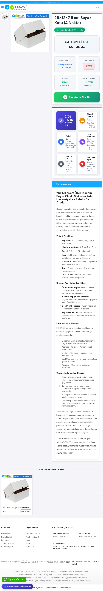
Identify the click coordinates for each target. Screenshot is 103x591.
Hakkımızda (5, 534)
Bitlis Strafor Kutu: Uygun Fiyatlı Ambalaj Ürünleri (69, 578)
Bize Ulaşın (30, 547)
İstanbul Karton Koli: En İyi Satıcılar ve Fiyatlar (73, 581)
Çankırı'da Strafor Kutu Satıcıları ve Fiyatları (35, 575)
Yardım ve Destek (32, 537)
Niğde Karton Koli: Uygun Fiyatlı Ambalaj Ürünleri (33, 581)
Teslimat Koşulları (7, 543)
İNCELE (6, 512)
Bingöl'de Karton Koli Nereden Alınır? (74, 572)
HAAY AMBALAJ (84, 562)
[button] (99, 494)
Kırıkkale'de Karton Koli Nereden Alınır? (40, 572)
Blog (28, 543)
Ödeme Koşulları (7, 547)
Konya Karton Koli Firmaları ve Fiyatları (71, 575)
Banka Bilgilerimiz (7, 537)
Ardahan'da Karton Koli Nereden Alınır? (31, 578)
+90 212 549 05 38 (59, 537)
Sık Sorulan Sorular (33, 534)
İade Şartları (5, 540)
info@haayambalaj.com (87, 537)
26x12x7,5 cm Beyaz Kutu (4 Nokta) (16, 508)
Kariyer (28, 540)
